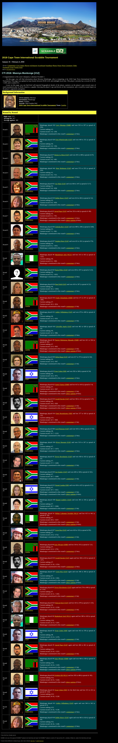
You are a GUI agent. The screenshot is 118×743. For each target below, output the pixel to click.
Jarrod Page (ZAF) (60, 211)
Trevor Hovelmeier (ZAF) (63, 457)
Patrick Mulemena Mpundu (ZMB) (67, 340)
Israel (31, 378)
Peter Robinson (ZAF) (63, 168)
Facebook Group (8, 67)
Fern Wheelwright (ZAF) (64, 140)
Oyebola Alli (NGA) (61, 675)
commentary (70, 134)
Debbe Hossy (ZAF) (62, 198)
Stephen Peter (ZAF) (62, 241)
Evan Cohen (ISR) (60, 371)
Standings (49, 66)
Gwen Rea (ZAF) (61, 530)
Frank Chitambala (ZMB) (64, 298)
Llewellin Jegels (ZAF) (64, 326)
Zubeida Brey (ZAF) (62, 227)
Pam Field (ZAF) (60, 284)
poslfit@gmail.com (40, 740)
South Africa (31, 147)
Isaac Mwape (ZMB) (61, 545)
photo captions (71, 220)
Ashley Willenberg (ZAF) (64, 312)
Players (27, 66)
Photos (55, 66)
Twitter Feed (18, 67)
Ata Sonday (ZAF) (61, 472)
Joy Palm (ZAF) (60, 184)
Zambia (63, 105)
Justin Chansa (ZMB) (62, 384)
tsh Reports (33, 66)
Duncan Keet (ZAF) (61, 603)
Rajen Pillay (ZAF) (61, 270)
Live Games (20, 66)
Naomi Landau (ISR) (62, 485)
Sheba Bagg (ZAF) (61, 357)
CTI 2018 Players (10, 69)
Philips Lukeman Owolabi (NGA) (66, 513)
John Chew (33, 740)
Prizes (60, 66)
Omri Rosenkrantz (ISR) (64, 413)
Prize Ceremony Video (69, 66)
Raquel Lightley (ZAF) (63, 500)
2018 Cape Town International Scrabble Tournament (37, 105)
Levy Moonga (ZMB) (63, 125)
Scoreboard (41, 66)
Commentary (11, 66)
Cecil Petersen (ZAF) (62, 429)
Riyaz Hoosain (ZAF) (63, 442)
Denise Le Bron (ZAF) (61, 155)
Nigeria (31, 261)
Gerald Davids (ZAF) (62, 399)
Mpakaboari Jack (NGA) (63, 255)
